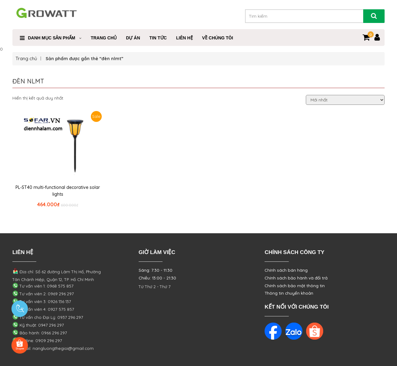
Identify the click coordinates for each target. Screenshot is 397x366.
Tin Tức (158, 37)
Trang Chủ (104, 37)
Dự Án (133, 37)
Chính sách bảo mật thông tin (295, 285)
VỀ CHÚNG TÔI (217, 37)
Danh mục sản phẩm (51, 37)
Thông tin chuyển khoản (289, 293)
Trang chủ (26, 58)
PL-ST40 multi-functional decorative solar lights (58, 191)
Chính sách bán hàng (286, 270)
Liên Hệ (184, 37)
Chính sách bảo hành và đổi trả (296, 277)
